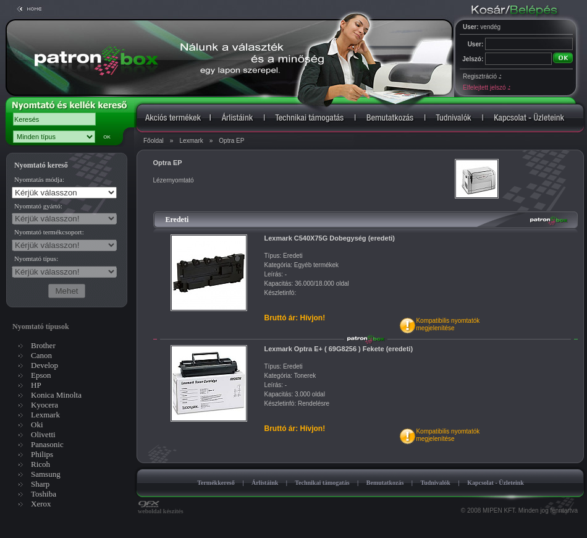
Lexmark (191, 140)
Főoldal (153, 140)
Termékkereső (216, 482)
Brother (43, 345)
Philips (42, 454)
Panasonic (47, 444)
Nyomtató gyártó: (38, 206)
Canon (41, 355)
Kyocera (44, 404)
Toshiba (43, 493)
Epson (41, 375)
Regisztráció (482, 76)
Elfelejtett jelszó (486, 87)
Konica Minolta (56, 394)
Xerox (41, 503)
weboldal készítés (161, 508)
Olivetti (43, 434)
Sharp (40, 484)
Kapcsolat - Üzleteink (495, 482)
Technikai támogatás (322, 482)
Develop (44, 365)
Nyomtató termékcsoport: (49, 232)
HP (36, 385)
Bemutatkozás (385, 482)
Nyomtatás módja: (39, 179)
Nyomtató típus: (36, 258)
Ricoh (40, 464)
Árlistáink (264, 482)
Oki (37, 424)
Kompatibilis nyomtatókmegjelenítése (447, 324)
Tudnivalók (435, 482)
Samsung (46, 474)
